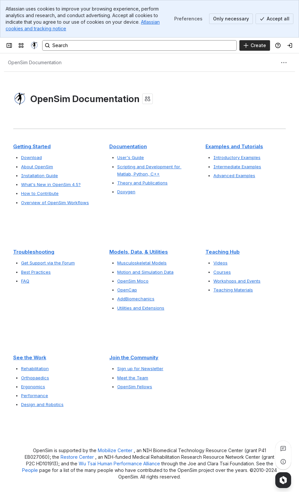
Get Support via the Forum (48, 263)
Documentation (128, 147)
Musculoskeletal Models (142, 263)
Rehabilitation (35, 368)
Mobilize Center (116, 450)
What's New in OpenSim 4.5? (51, 184)
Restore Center (78, 457)
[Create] (254, 45)
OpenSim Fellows (134, 386)
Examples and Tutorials (234, 147)
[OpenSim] (34, 45)
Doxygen (126, 191)
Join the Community (133, 358)
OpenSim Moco (133, 281)
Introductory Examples (236, 157)
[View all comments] (283, 448)
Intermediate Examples (237, 166)
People (30, 470)
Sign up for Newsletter (140, 368)
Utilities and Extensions (140, 308)
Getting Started (32, 147)
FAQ (25, 281)
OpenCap (127, 290)
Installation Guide (39, 175)
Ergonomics (33, 386)
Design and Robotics (42, 404)
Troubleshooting (33, 252)
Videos (220, 263)
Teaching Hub (222, 252)
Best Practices (36, 272)
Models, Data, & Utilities (138, 252)
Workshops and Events (236, 281)
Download (31, 157)
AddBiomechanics (135, 299)
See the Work (29, 358)
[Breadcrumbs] (35, 62)
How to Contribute (40, 193)
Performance (34, 395)
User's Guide (130, 157)
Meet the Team (132, 377)
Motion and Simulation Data (145, 272)
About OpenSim (37, 166)
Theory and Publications (142, 182)
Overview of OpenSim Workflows (55, 202)
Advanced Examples (234, 175)
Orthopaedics (35, 377)
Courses (222, 272)
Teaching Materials (233, 290)
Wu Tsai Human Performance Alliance (120, 463)
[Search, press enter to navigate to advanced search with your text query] (139, 45)
